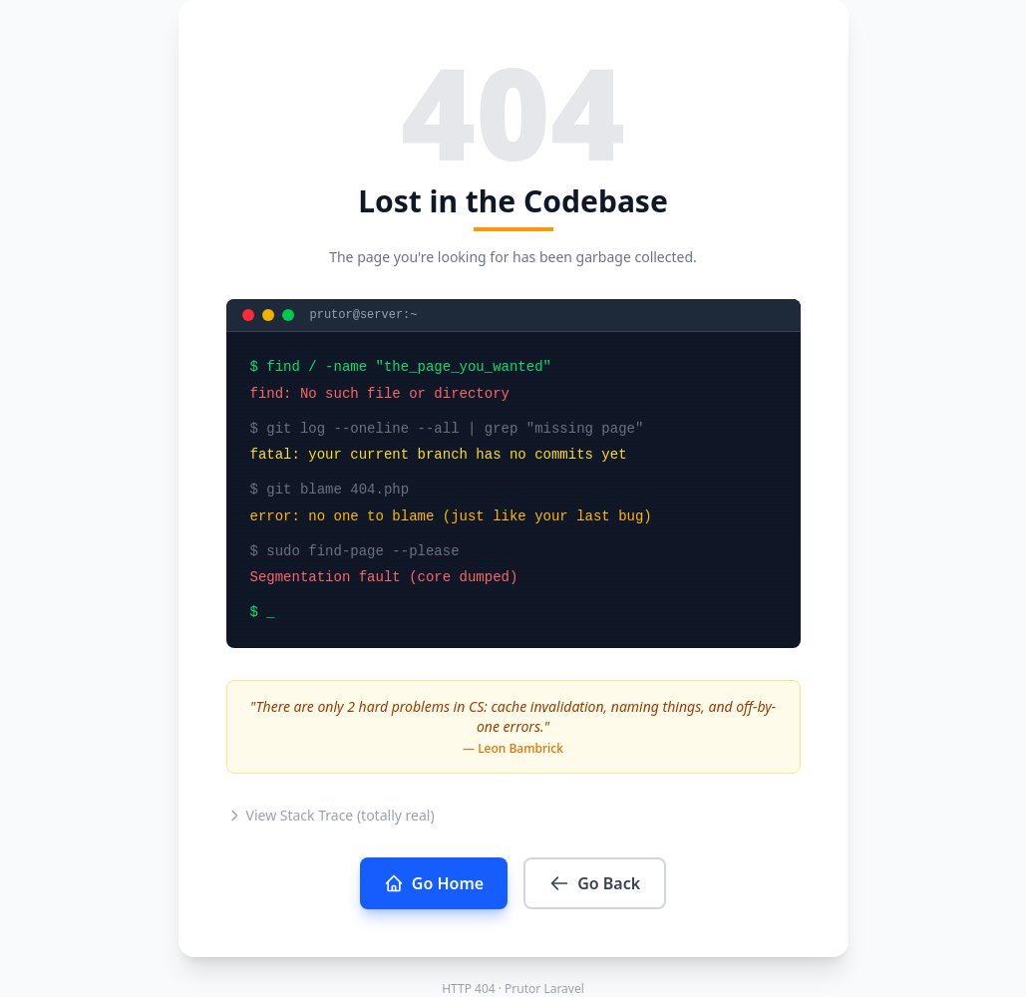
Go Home (434, 883)
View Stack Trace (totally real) (330, 815)
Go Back (594, 883)
